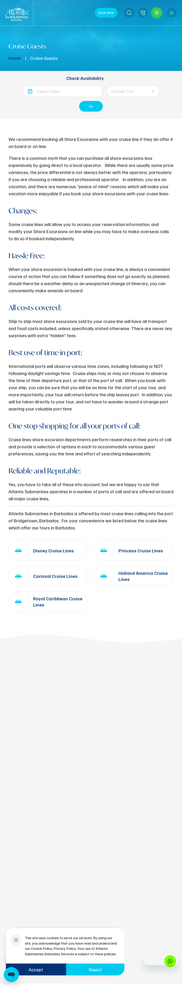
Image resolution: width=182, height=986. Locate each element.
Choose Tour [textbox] (122, 91)
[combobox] (133, 91)
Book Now (106, 12)
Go (91, 108)
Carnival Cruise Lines (55, 576)
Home (15, 58)
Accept (36, 969)
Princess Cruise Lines (140, 550)
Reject (95, 969)
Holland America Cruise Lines (143, 576)
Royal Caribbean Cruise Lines (57, 601)
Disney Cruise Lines (53, 550)
